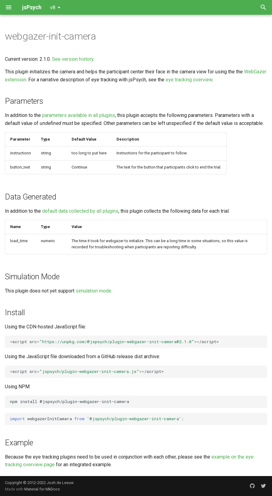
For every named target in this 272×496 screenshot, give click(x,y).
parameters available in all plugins (78, 115)
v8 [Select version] (52, 7)
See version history (72, 59)
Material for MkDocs (42, 489)
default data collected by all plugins (80, 211)
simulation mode (93, 291)
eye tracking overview (189, 80)
